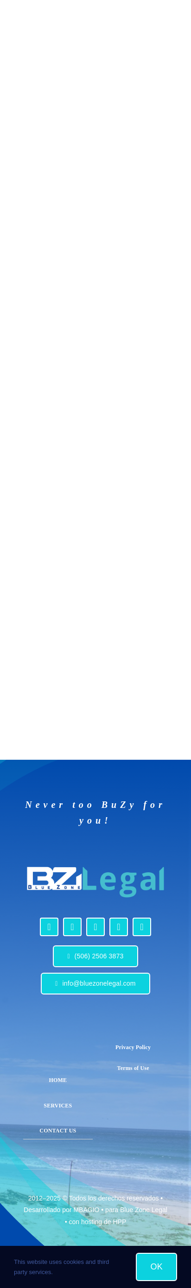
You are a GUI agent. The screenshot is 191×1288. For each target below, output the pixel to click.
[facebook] (49, 927)
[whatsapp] (142, 927)
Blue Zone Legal (143, 1209)
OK (156, 1266)
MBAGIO (86, 1209)
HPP (119, 1221)
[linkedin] (118, 927)
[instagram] (72, 927)
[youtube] (95, 927)
